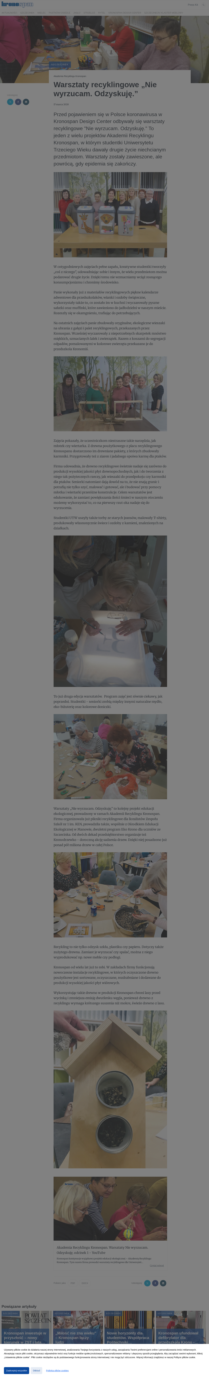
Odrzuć (36, 1370)
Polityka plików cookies (57, 1370)
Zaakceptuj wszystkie (16, 1370)
